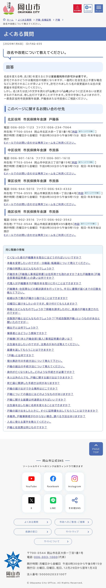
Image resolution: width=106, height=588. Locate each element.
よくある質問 (24, 20)
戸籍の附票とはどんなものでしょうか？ (30, 268)
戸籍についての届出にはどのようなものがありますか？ (40, 394)
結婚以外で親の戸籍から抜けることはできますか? (37, 298)
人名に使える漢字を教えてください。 (29, 422)
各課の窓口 (31, 532)
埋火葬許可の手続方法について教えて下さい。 (35, 361)
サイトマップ (72, 532)
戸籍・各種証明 (43, 20)
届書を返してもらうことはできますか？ (30, 350)
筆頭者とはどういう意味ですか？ (27, 333)
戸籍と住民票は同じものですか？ (27, 427)
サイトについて (52, 541)
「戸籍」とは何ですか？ (20, 355)
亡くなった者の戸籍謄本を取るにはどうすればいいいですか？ (44, 257)
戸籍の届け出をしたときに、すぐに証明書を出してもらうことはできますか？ (52, 411)
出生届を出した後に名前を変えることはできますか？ (39, 405)
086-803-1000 (46, 557)
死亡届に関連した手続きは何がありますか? (33, 383)
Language (88, 11)
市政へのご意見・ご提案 (72, 522)
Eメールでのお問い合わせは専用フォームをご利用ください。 (40, 143)
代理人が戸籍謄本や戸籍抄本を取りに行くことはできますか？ (44, 283)
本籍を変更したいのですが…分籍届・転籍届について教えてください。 (48, 263)
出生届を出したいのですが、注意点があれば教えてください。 (43, 344)
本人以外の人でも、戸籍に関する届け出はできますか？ (40, 377)
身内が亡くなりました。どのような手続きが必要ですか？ (41, 372)
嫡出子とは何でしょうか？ (22, 327)
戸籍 (57, 20)
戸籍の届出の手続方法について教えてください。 (36, 366)
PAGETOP (96, 450)
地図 (83, 131)
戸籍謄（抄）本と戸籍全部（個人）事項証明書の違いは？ (40, 339)
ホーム (10, 20)
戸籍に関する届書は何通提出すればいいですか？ (36, 399)
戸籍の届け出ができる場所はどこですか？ (32, 388)
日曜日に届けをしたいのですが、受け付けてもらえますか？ (42, 303)
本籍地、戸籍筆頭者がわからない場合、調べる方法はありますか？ (46, 416)
